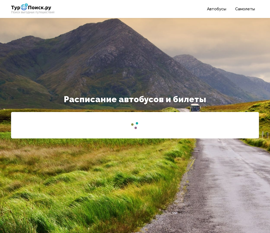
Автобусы (216, 9)
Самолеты (245, 9)
